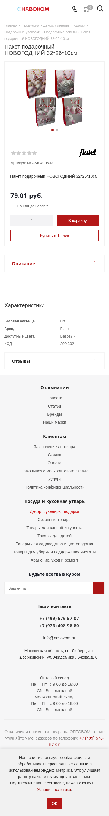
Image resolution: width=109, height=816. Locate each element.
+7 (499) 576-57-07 (59, 618)
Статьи (54, 406)
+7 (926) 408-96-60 (59, 625)
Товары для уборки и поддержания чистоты (54, 552)
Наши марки (54, 422)
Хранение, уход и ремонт (54, 560)
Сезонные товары (55, 519)
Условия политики (54, 789)
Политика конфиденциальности (54, 487)
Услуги (54, 479)
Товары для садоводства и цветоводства (54, 544)
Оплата (54, 463)
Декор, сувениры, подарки (54, 511)
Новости (54, 398)
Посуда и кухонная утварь (54, 501)
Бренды (54, 414)
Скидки (54, 454)
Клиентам (54, 436)
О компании (54, 387)
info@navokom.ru (59, 638)
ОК (54, 803)
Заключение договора (54, 446)
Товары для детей (54, 535)
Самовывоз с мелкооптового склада (54, 471)
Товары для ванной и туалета (54, 527)
